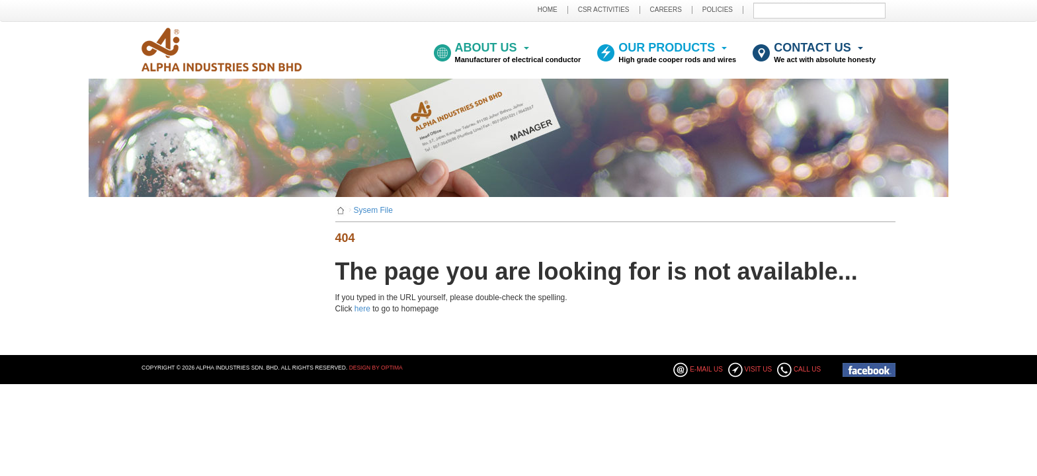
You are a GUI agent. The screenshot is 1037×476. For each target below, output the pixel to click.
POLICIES (717, 9)
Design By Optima (376, 367)
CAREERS (666, 9)
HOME (548, 9)
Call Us (807, 369)
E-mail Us (706, 369)
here (362, 308)
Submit (881, 10)
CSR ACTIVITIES (604, 9)
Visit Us (758, 369)
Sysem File (373, 210)
